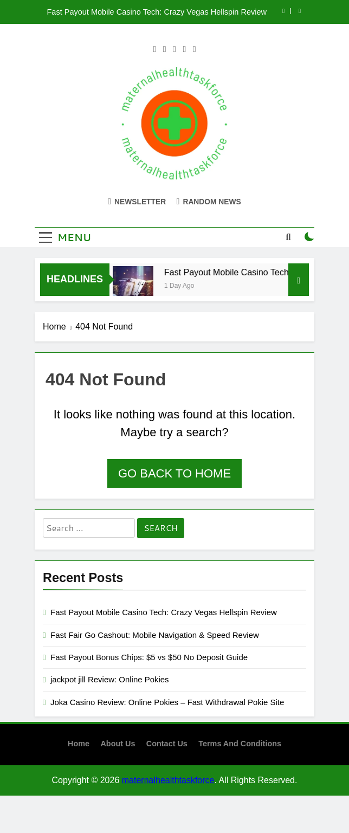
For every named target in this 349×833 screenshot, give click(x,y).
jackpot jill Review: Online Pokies (109, 679)
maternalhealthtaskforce (168, 780)
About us (117, 743)
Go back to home (174, 473)
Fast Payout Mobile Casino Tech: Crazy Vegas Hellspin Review (157, 12)
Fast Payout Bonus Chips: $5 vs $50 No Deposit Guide (149, 657)
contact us (167, 743)
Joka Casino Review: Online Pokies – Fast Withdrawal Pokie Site (167, 702)
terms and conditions (239, 743)
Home (78, 743)
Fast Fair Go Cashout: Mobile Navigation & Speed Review (154, 635)
